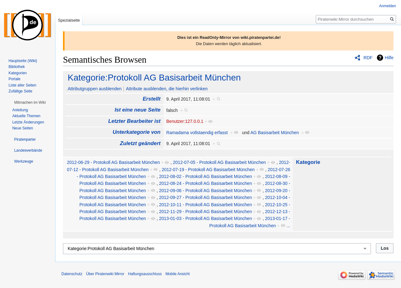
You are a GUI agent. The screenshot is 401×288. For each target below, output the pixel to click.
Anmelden (387, 6)
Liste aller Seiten (22, 85)
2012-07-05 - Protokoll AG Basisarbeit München (219, 162)
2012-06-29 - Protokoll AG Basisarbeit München (113, 162)
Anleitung (20, 110)
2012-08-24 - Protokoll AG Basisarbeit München (205, 183)
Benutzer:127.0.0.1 (184, 121)
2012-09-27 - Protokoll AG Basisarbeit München (205, 197)
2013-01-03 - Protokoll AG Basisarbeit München (205, 218)
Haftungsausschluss (145, 274)
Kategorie (308, 162)
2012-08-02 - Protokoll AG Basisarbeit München (205, 176)
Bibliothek (16, 67)
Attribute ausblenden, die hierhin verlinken (167, 88)
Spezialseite (69, 20)
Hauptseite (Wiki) (22, 61)
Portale (14, 79)
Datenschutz (71, 274)
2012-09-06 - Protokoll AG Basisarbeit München (205, 190)
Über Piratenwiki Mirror (105, 274)
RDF (367, 57)
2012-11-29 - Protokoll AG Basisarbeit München (205, 211)
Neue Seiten (22, 128)
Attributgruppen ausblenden (95, 88)
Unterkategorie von (136, 132)
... (288, 225)
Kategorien (17, 73)
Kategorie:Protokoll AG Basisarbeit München (154, 77)
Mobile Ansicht (177, 274)
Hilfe (389, 57)
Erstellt (151, 99)
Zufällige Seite (20, 91)
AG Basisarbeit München (274, 132)
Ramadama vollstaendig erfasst (197, 132)
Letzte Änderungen (28, 122)
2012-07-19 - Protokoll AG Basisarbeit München (208, 169)
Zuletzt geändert (140, 143)
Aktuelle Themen (26, 116)
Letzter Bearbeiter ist (134, 121)
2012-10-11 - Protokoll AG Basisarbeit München (205, 204)
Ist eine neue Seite (137, 110)
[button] (30, 102)
